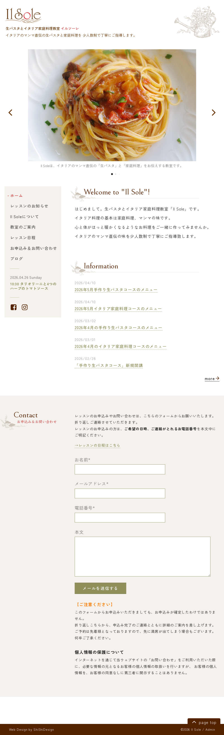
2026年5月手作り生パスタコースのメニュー (116, 289)
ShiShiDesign (43, 729)
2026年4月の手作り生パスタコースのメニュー (118, 327)
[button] (10, 112)
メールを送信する (100, 588)
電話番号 (85, 508)
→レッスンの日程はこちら (98, 445)
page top (203, 721)
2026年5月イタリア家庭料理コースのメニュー (118, 308)
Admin (210, 729)
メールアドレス (92, 483)
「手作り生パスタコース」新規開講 (109, 365)
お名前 (83, 459)
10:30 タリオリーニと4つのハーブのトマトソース (33, 286)
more (212, 378)
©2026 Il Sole (191, 729)
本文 (79, 532)
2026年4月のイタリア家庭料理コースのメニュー (121, 346)
